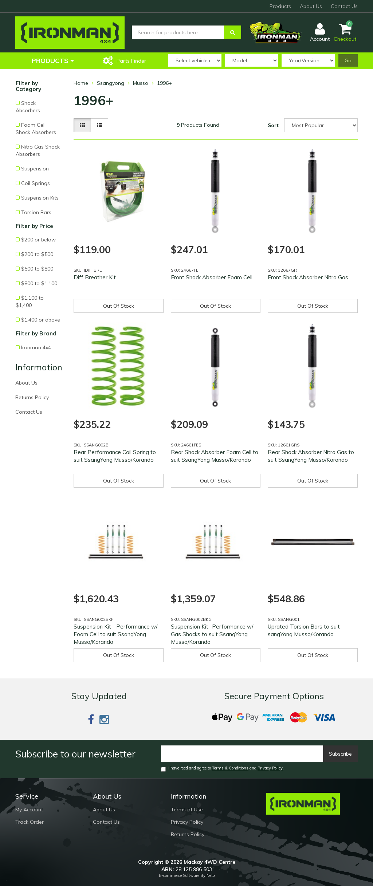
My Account (29, 809)
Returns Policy (32, 397)
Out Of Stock (118, 306)
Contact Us (344, 6)
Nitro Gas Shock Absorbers (38, 150)
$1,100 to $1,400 (30, 301)
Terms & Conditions (230, 768)
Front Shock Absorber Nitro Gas (308, 277)
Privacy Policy (270, 768)
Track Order (29, 822)
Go (348, 60)
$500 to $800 (37, 268)
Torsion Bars (36, 212)
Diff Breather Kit (95, 277)
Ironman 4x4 (36, 347)
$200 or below (38, 239)
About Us (311, 6)
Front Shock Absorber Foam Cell (211, 277)
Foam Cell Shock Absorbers (36, 128)
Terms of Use (187, 809)
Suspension (35, 168)
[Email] (242, 753)
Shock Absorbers (28, 107)
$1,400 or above (40, 319)
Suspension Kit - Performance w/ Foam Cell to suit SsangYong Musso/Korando (115, 634)
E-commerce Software (179, 875)
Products (280, 6)
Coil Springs (35, 183)
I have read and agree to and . (222, 768)
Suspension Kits (40, 197)
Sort (273, 125)
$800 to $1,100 (39, 283)
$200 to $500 (37, 254)
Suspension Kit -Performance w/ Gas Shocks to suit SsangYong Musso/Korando (212, 634)
